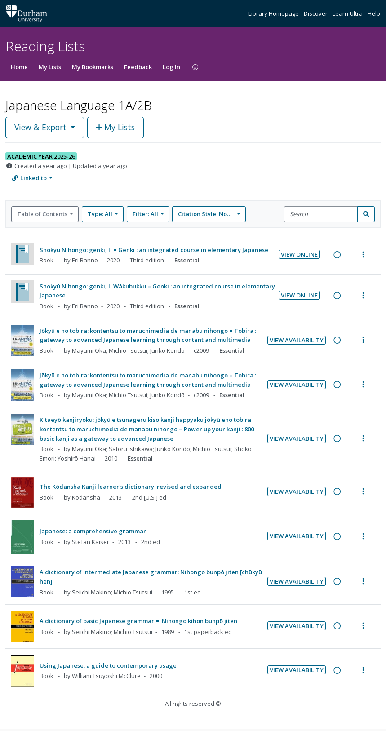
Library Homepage (274, 13)
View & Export (41, 127)
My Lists (50, 67)
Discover (316, 13)
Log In (171, 67)
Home (19, 67)
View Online (299, 254)
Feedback (138, 67)
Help (374, 13)
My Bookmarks (92, 67)
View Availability (297, 340)
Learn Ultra (348, 13)
